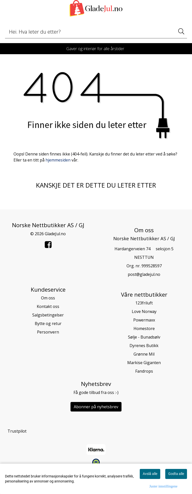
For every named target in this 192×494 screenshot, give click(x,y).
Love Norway (144, 311)
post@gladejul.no (144, 274)
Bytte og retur (48, 323)
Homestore (144, 328)
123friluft (144, 303)
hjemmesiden (58, 160)
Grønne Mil (144, 354)
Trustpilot (17, 431)
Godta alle (176, 474)
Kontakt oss (48, 306)
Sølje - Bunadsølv (144, 337)
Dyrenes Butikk (144, 345)
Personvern (48, 332)
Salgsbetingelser (48, 315)
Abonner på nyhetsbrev (96, 406)
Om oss (48, 298)
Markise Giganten (144, 362)
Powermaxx (144, 320)
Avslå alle (150, 474)
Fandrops (144, 371)
